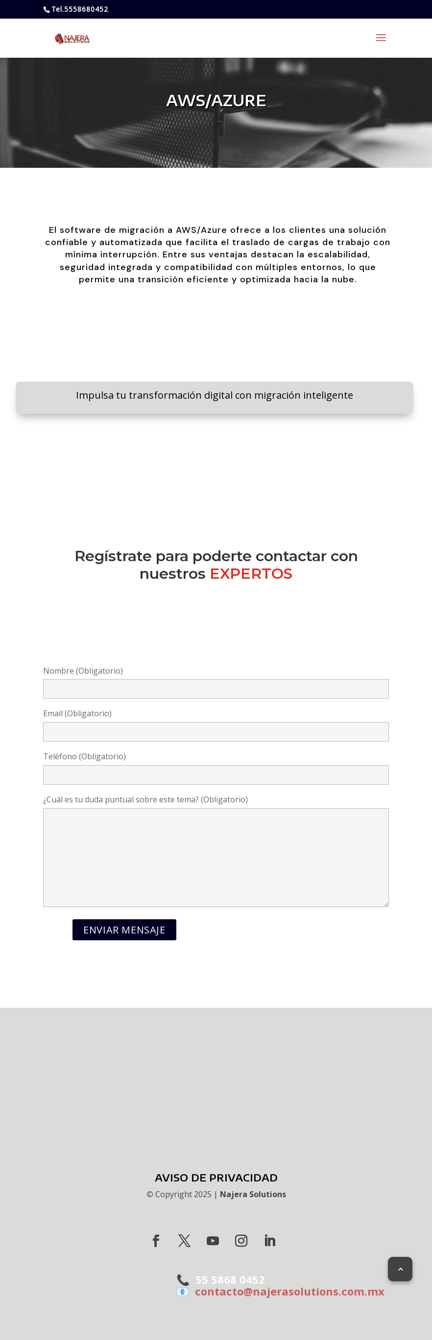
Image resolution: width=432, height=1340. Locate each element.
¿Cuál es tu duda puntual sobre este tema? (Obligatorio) (216, 852)
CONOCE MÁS (216, 440)
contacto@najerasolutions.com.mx (286, 1291)
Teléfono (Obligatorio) (216, 765)
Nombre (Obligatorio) (216, 680)
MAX (216, 1071)
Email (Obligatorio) (216, 722)
